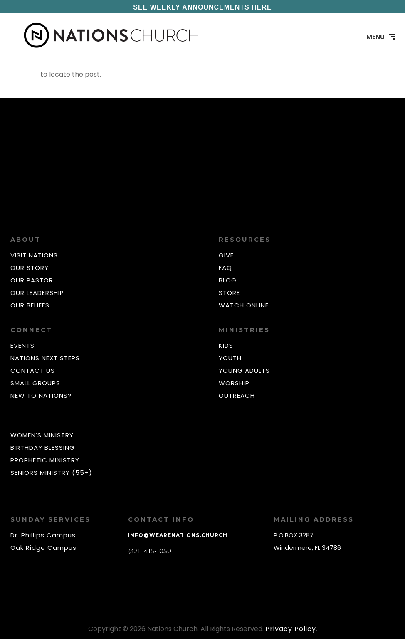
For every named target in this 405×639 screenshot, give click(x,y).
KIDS (226, 345)
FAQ (225, 267)
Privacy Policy (290, 629)
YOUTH (230, 358)
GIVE (226, 255)
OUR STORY (29, 267)
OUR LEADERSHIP (37, 292)
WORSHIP (234, 383)
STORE (229, 292)
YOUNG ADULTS (244, 370)
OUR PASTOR (31, 280)
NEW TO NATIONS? (41, 395)
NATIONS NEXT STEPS (45, 358)
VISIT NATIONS (34, 255)
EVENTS (22, 345)
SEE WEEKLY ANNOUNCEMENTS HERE (202, 7)
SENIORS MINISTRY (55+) (51, 472)
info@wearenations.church (177, 535)
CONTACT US (32, 370)
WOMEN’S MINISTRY (42, 435)
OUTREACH (237, 395)
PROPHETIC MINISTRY (44, 460)
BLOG (228, 280)
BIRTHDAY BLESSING (42, 447)
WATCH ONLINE (244, 305)
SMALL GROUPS (35, 383)
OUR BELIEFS (29, 305)
